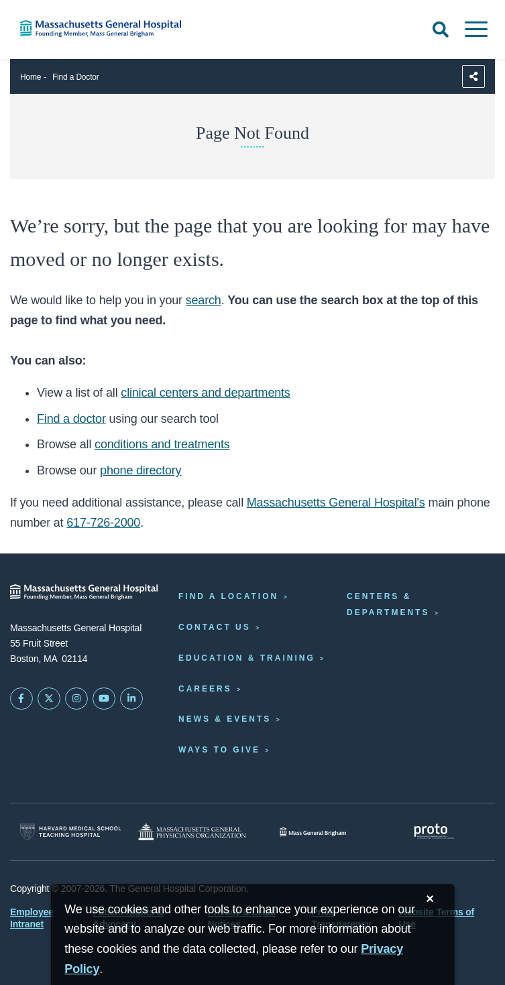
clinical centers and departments (205, 392)
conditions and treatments (162, 444)
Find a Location (228, 596)
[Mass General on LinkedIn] (131, 698)
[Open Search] (440, 29)
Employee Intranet (32, 918)
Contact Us (214, 627)
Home (30, 77)
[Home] (105, 28)
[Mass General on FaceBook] (21, 698)
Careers (205, 689)
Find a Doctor (75, 77)
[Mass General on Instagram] (76, 698)
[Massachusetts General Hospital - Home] (84, 592)
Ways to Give (219, 749)
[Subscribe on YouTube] (104, 698)
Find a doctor (71, 418)
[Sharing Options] (473, 76)
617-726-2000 (103, 522)
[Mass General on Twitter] (49, 698)
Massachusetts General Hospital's (336, 502)
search (203, 300)
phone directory (140, 470)
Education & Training (246, 658)
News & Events (224, 719)
